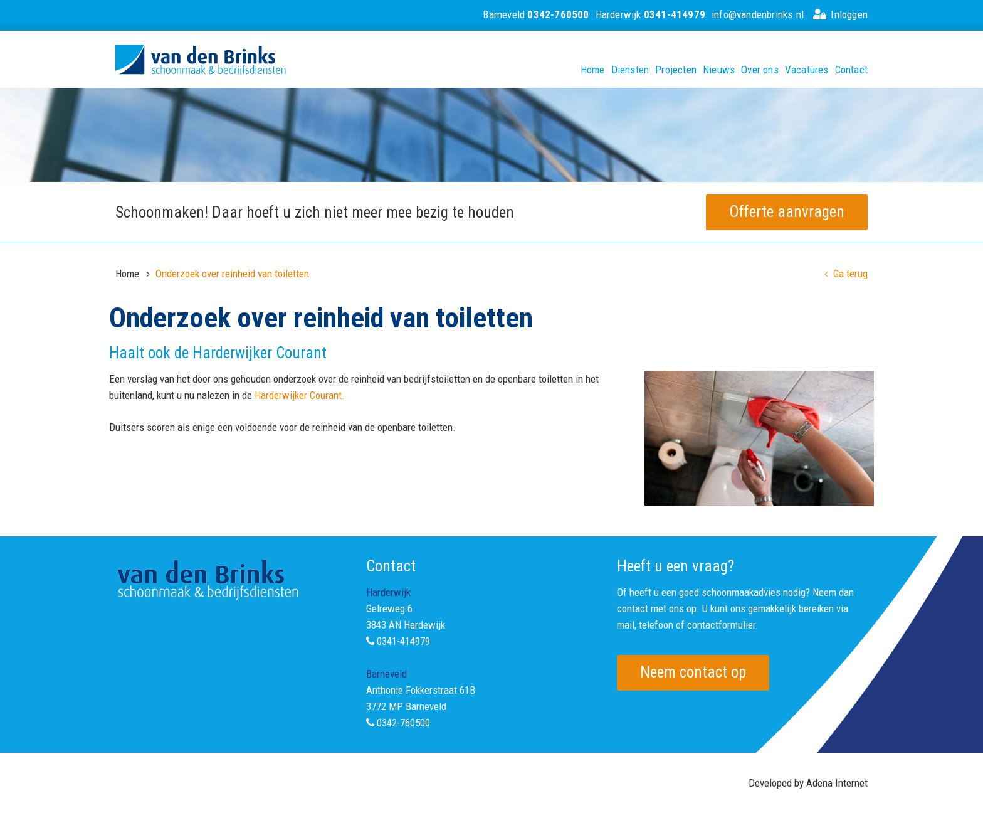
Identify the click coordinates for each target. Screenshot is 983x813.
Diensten (630, 69)
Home (593, 69)
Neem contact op (693, 672)
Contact (851, 69)
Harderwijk (650, 14)
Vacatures (807, 69)
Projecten (676, 69)
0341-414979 (403, 641)
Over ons (760, 69)
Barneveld (536, 14)
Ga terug (846, 273)
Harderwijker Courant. (300, 395)
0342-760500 (403, 722)
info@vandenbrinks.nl (758, 14)
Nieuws (719, 69)
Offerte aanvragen (786, 212)
